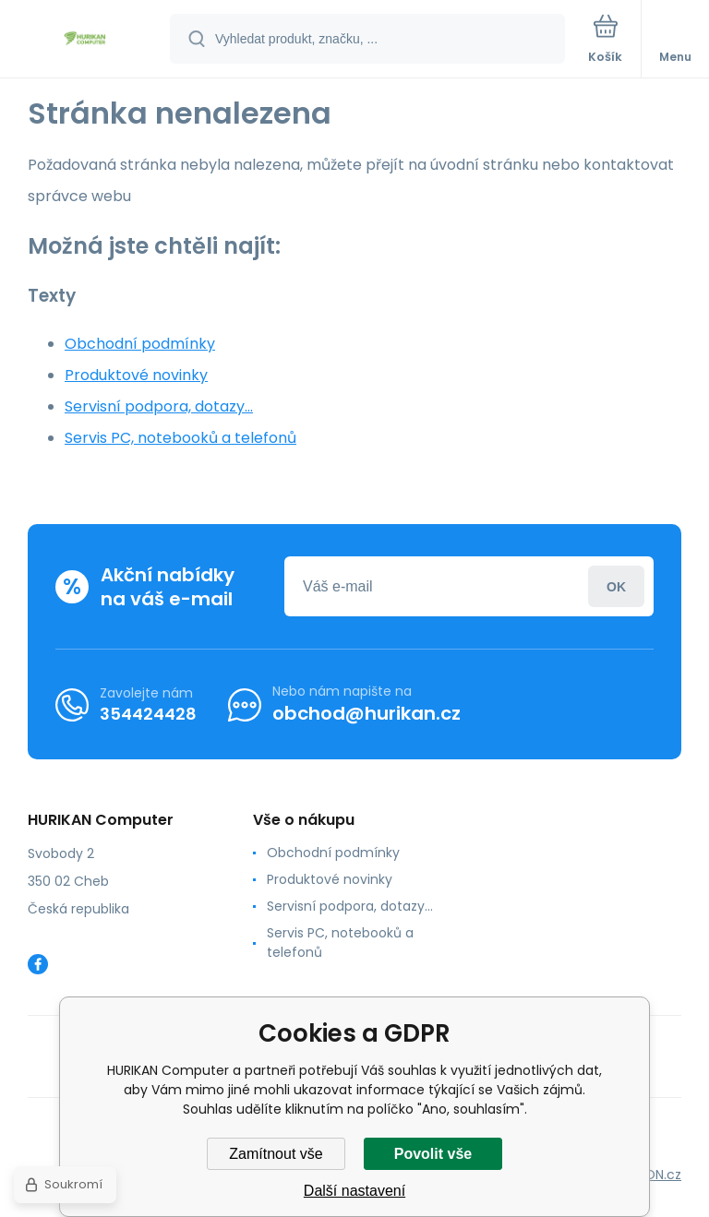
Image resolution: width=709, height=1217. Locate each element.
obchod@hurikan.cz (366, 713)
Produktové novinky (136, 375)
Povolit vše (433, 1154)
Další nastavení (354, 1191)
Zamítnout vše (275, 1154)
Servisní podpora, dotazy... (159, 406)
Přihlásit (616, 586)
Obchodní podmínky (140, 343)
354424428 (148, 713)
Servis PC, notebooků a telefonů (180, 437)
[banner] (86, 40)
